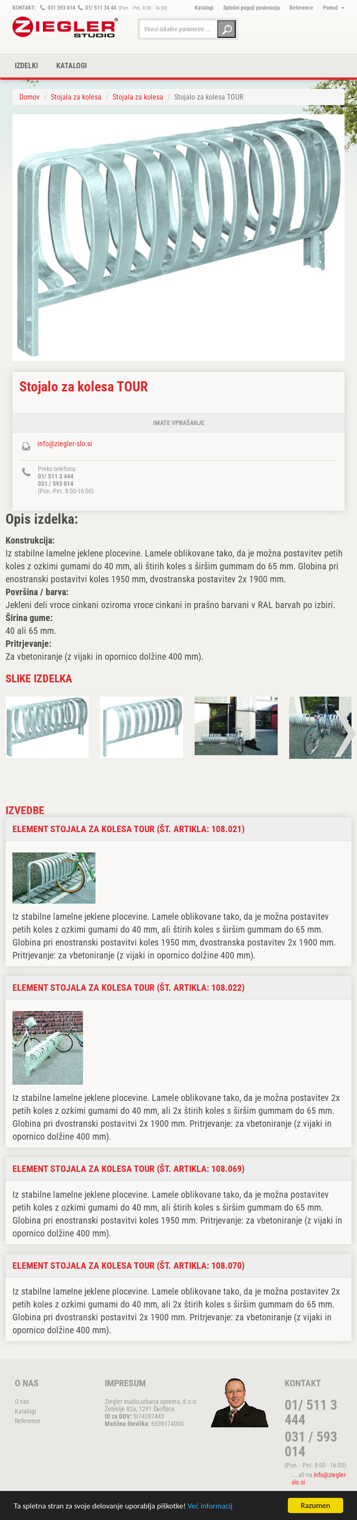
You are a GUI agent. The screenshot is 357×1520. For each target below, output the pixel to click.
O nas (22, 1401)
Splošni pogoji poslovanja (251, 8)
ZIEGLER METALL (65, 27)
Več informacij (210, 1506)
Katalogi (204, 8)
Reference (301, 8)
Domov (29, 97)
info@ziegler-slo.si (64, 443)
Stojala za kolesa (76, 97)
